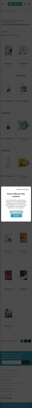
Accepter (16, 215)
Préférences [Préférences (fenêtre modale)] (16, 212)
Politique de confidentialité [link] (16, 218)
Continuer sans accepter (22, 189)
